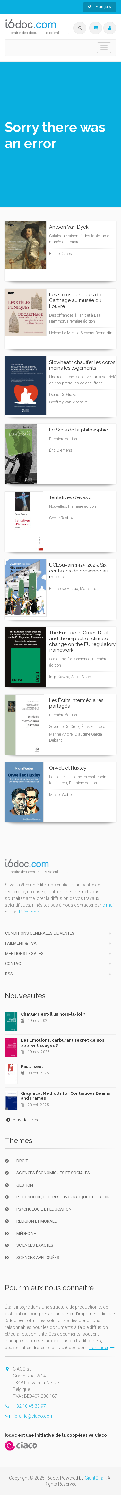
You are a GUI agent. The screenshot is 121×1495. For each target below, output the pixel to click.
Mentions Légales (24, 953)
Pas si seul (32, 1066)
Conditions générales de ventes (39, 933)
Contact (14, 963)
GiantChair (95, 1478)
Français (99, 7)
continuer (102, 1347)
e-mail (108, 905)
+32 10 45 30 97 (25, 1406)
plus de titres (21, 1119)
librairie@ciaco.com (29, 1416)
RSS (9, 973)
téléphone (29, 911)
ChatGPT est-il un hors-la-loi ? (53, 1014)
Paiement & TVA (21, 943)
